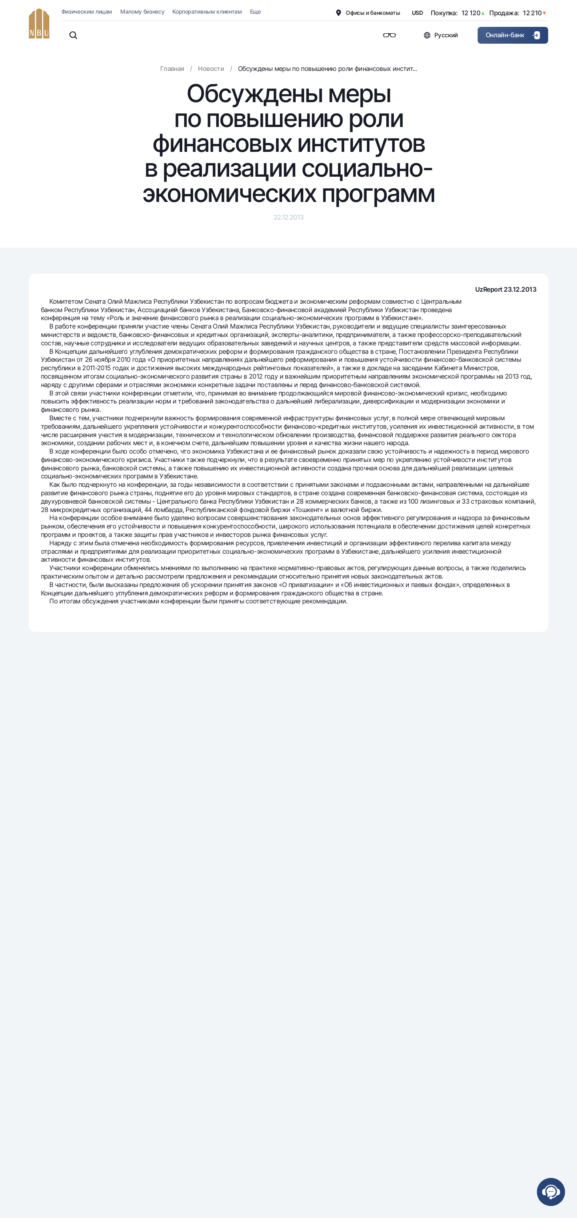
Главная (172, 69)
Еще (255, 11)
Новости (211, 69)
